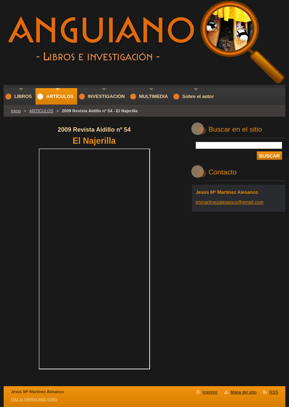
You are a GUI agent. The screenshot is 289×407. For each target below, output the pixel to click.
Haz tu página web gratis (34, 399)
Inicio (16, 111)
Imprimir (210, 392)
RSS (273, 392)
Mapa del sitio (243, 392)
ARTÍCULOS (41, 111)
